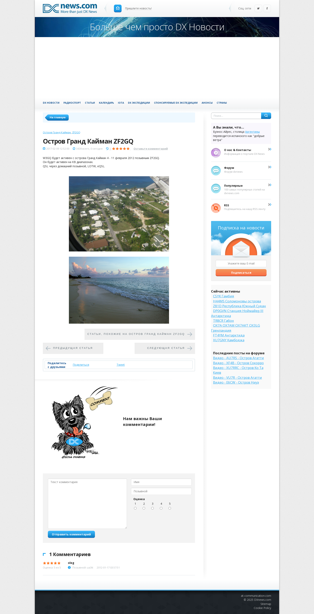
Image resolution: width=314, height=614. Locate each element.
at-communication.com (256, 596)
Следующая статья (166, 348)
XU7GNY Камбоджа (228, 340)
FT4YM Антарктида (229, 335)
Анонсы (207, 102)
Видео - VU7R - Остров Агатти (237, 377)
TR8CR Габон (223, 320)
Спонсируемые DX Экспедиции (176, 102)
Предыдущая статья (73, 348)
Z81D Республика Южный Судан (239, 306)
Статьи (90, 102)
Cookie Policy (262, 608)
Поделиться (81, 365)
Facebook (267, 9)
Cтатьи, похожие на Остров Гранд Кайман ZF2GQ (136, 334)
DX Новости (51, 102)
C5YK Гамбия (223, 296)
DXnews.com (262, 600)
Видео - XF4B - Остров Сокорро (238, 363)
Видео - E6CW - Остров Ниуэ (236, 382)
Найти (266, 115)
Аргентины (252, 132)
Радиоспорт (72, 102)
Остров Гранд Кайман (57, 132)
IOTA (121, 102)
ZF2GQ (76, 132)
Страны (222, 102)
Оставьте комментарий (151, 148)
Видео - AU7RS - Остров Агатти (238, 358)
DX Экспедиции (139, 102)
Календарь (106, 102)
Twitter (258, 9)
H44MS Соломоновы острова (237, 301)
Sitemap (266, 604)
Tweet (121, 365)
